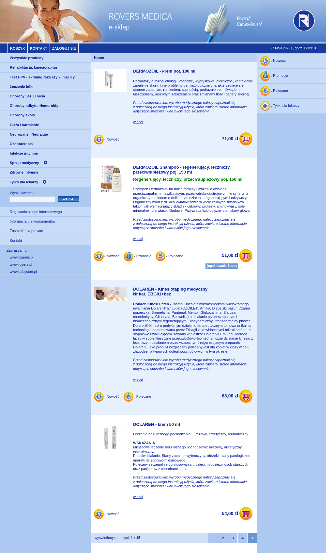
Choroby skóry (22, 115)
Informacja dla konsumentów (32, 221)
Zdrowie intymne (24, 172)
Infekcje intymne (24, 153)
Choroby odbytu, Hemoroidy (34, 106)
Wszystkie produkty (26, 58)
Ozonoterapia (21, 144)
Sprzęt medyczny (24, 163)
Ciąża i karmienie (24, 125)
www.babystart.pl (23, 272)
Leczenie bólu (22, 87)
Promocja (280, 76)
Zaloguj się (64, 48)
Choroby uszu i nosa (27, 96)
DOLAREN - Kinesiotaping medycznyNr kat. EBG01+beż (170, 292)
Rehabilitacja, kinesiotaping (33, 67)
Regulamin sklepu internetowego (36, 212)
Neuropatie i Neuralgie (29, 134)
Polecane (280, 91)
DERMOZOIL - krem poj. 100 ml (164, 71)
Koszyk (17, 48)
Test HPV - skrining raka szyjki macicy (42, 77)
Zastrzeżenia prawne (26, 231)
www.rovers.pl (21, 264)
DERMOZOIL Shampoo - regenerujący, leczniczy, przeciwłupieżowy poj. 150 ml (182, 170)
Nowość (279, 61)
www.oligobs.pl (22, 257)
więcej (138, 122)
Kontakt (38, 48)
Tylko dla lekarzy (24, 182)
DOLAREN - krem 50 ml (156, 424)
